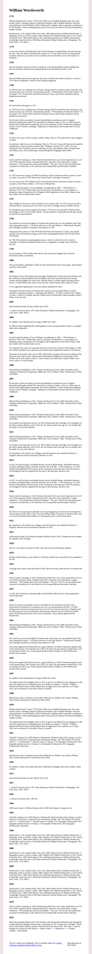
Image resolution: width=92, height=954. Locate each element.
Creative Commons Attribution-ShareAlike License (35, 944)
